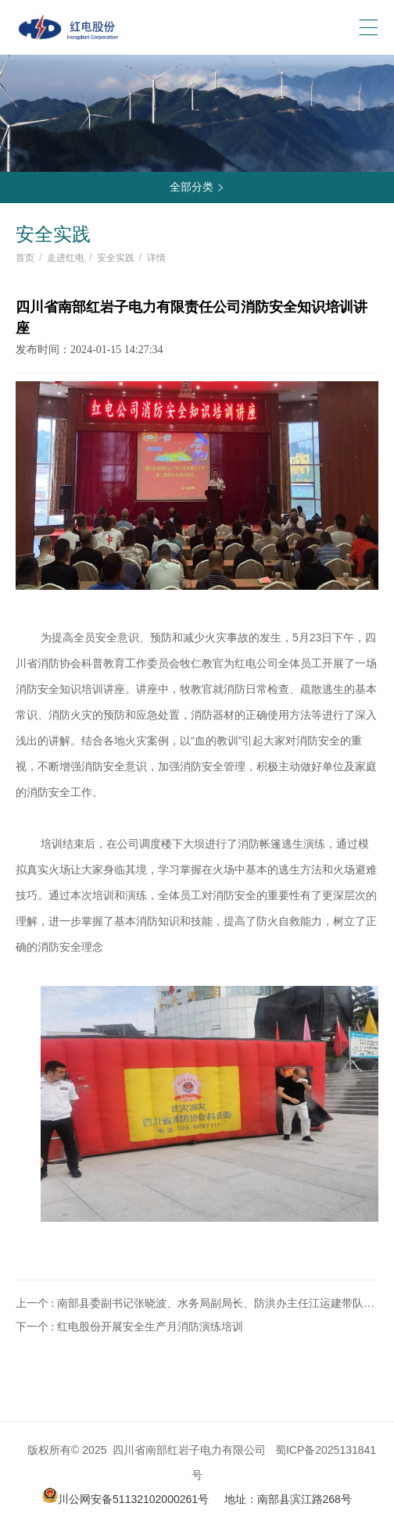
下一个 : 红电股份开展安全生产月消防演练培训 (129, 1327)
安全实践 (115, 257)
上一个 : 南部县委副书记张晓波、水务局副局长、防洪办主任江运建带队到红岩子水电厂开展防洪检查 (195, 1305)
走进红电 (65, 257)
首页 (25, 257)
